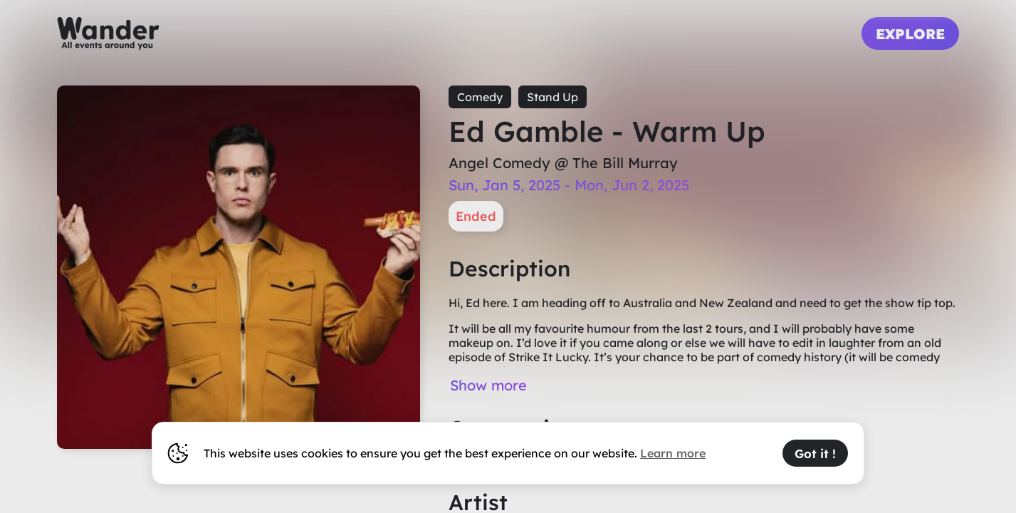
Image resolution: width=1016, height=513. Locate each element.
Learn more (673, 453)
